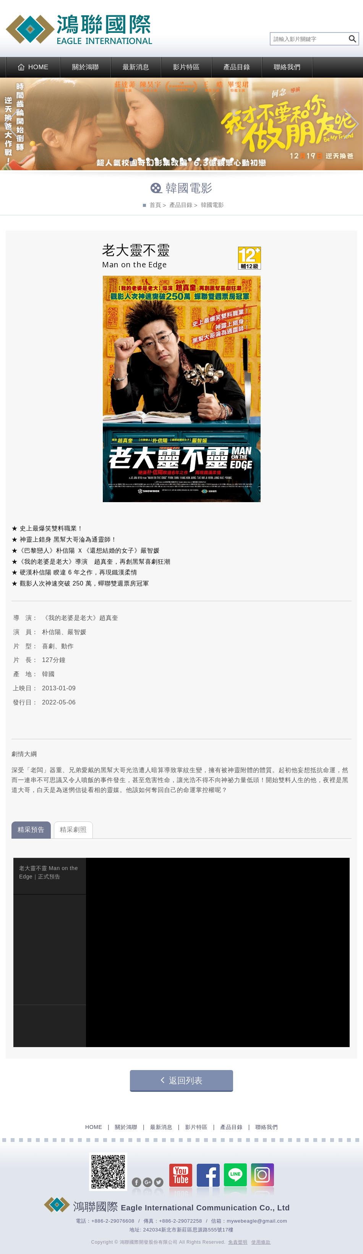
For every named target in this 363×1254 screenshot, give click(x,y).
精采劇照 (73, 829)
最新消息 (136, 67)
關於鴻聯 (85, 67)
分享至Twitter (159, 1187)
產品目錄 (237, 67)
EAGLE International (79, 29)
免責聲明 (238, 1242)
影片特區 (186, 67)
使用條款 (261, 1242)
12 (223, 160)
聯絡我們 (287, 67)
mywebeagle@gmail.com (257, 1221)
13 (232, 160)
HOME (33, 67)
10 (207, 160)
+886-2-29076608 (113, 1221)
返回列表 (181, 1080)
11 (215, 160)
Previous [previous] (11, 124)
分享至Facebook (136, 1187)
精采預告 (31, 829)
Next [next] (351, 124)
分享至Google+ (147, 1187)
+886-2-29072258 (180, 1221)
